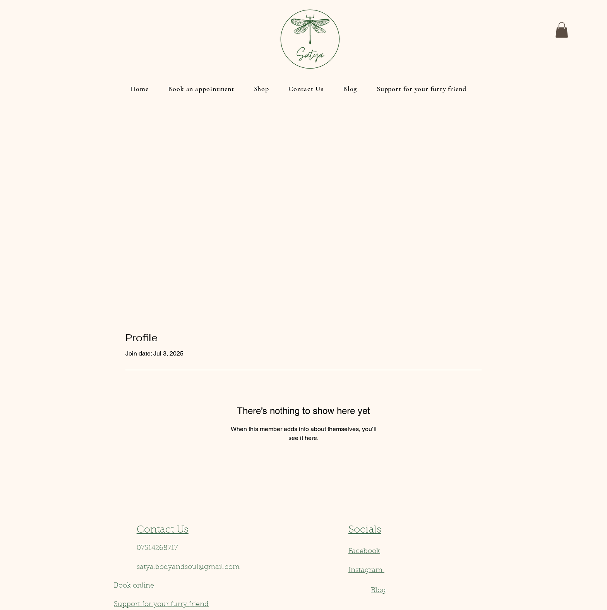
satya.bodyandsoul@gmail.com (188, 567)
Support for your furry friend (161, 604)
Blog (378, 590)
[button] (561, 30)
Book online (134, 586)
